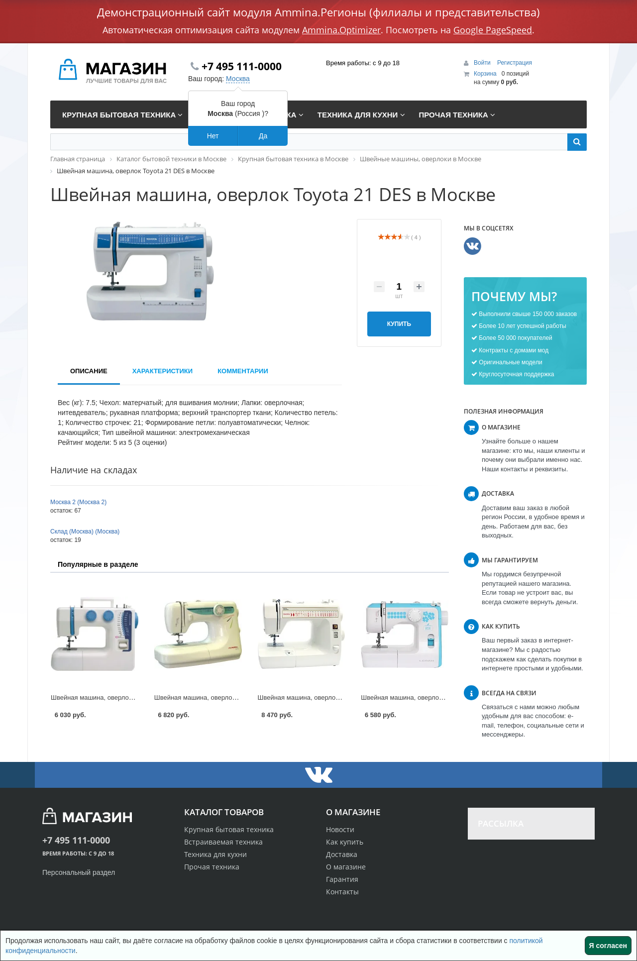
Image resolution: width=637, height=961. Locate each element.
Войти (483, 62)
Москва (238, 79)
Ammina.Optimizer (341, 30)
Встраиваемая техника (223, 842)
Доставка (341, 854)
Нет (213, 136)
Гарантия (342, 879)
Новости (340, 829)
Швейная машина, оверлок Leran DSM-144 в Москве (439, 697)
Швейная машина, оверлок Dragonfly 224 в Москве (127, 697)
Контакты (342, 891)
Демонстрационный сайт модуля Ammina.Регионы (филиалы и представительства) (318, 11)
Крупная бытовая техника (229, 829)
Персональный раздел (78, 872)
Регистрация (514, 62)
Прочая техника (211, 866)
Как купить (344, 842)
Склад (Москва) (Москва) (84, 531)
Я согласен (608, 946)
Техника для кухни (215, 854)
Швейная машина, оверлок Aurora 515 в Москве (226, 697)
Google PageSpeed (492, 30)
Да (263, 136)
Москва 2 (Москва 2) (78, 502)
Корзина (485, 73)
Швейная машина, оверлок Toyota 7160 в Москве (331, 697)
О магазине (346, 866)
